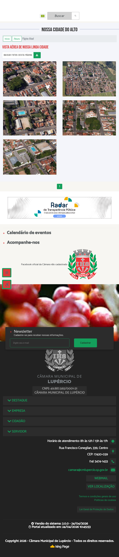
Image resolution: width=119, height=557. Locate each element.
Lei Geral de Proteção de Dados (97, 509)
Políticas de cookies (105, 500)
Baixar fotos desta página (18, 55)
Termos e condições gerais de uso (97, 496)
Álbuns (17, 38)
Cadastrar (85, 342)
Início (7, 38)
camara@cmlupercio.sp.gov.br (88, 470)
